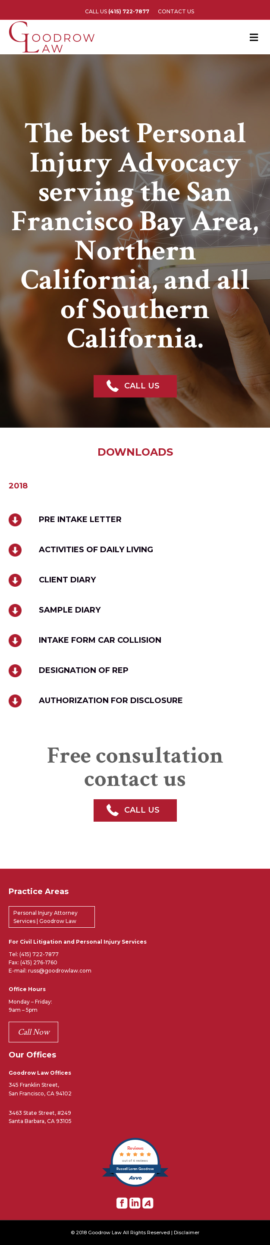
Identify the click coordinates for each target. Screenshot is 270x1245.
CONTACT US (176, 11)
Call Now (33, 1032)
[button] (135, 386)
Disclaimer (186, 1233)
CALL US (117, 11)
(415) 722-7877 (39, 954)
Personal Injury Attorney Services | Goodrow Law (45, 917)
